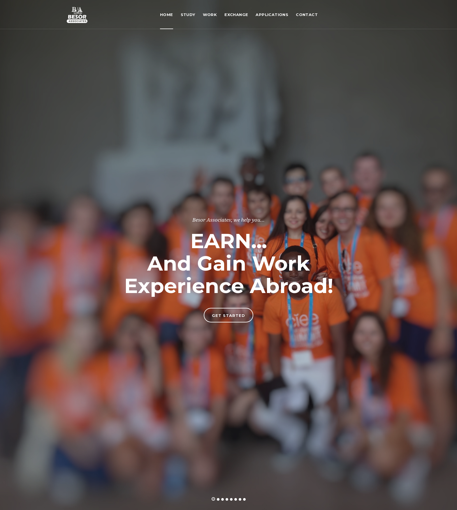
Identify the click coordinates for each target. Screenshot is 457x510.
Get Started (228, 315)
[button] (213, 499)
